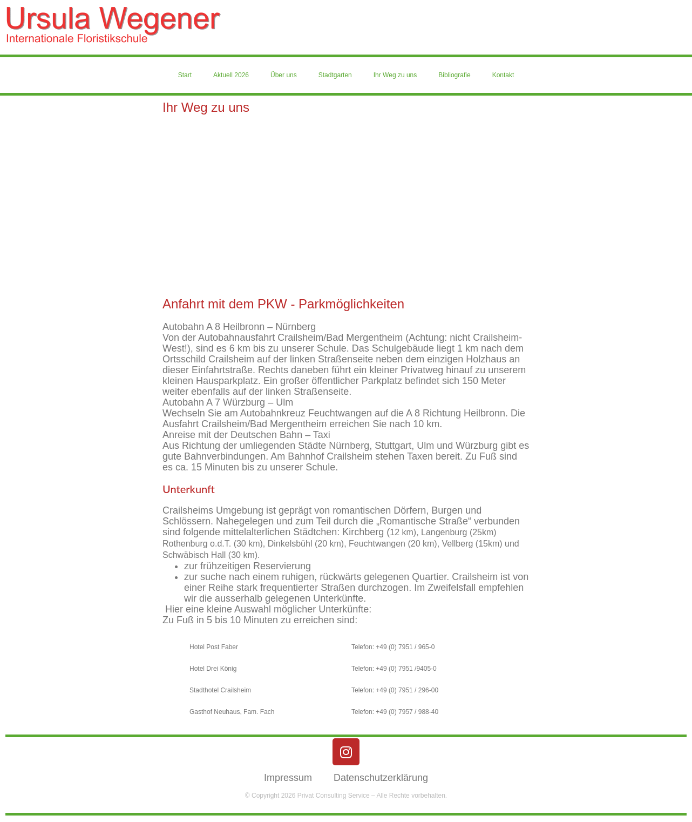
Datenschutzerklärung (381, 777)
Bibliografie (454, 75)
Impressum (288, 777)
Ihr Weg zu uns (395, 75)
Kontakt (503, 75)
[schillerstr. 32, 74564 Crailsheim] (346, 206)
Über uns (283, 75)
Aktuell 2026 (231, 75)
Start (185, 75)
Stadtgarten (335, 75)
